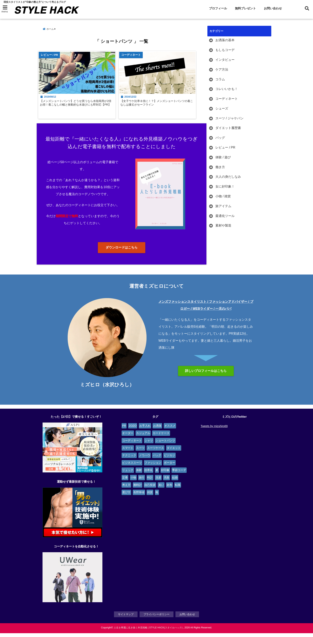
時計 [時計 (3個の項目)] (150, 481)
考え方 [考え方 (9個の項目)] (126, 489)
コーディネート (226, 99)
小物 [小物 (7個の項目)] (133, 481)
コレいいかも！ (226, 89)
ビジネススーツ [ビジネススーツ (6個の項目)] (132, 466)
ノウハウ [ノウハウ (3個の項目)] (144, 459)
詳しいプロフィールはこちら (206, 375)
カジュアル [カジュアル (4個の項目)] (143, 437)
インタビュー (225, 60)
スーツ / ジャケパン (229, 118)
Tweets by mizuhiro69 (214, 430)
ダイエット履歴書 (228, 128)
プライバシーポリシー (156, 618)
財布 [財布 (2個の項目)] (169, 489)
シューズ (221, 108)
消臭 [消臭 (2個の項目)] (166, 481)
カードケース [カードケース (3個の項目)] (161, 437)
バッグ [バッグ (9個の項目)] (157, 459)
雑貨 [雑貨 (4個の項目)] (150, 496)
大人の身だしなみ (228, 177)
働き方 (220, 167)
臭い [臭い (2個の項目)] (161, 489)
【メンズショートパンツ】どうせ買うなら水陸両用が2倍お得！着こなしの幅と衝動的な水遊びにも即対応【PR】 (78, 108)
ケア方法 (221, 69)
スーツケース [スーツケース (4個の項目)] (155, 452)
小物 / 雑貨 (223, 196)
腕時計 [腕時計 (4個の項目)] (137, 489)
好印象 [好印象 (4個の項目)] (165, 474)
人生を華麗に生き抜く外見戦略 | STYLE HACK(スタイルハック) (148, 631)
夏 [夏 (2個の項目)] (157, 474)
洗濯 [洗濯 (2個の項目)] (158, 481)
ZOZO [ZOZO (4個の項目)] (133, 429)
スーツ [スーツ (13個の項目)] (140, 452)
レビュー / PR (225, 147)
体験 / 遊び (223, 157)
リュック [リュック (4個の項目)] (127, 474)
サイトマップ (126, 618)
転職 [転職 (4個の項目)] (177, 489)
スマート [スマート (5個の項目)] (127, 452)
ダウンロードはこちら (122, 251)
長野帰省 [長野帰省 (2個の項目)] (139, 496)
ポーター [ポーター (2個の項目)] (169, 466)
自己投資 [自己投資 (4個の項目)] (150, 489)
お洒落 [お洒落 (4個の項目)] (157, 429)
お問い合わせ (273, 8)
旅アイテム (223, 206)
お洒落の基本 (225, 40)
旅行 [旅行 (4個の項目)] (141, 481)
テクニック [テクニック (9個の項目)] (129, 459)
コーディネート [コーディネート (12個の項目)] (132, 444)
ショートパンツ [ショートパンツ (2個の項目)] (165, 444)
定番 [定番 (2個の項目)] (125, 481)
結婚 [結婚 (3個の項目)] (175, 481)
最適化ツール (225, 216)
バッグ (220, 138)
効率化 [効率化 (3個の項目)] (148, 474)
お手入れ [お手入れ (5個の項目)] (145, 429)
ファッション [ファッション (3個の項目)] (153, 466)
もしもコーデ (225, 50)
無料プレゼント (245, 8)
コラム (220, 79)
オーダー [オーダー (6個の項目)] (127, 437)
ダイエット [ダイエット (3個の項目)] (174, 452)
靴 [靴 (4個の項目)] (157, 496)
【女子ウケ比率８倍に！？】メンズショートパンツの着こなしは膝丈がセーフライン (160, 106)
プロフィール (218, 8)
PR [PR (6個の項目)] (124, 429)
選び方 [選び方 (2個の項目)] (126, 496)
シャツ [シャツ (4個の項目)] (149, 444)
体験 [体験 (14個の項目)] (139, 474)
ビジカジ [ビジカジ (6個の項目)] (169, 459)
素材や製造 (223, 225)
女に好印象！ (225, 186)
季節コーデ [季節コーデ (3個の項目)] (179, 474)
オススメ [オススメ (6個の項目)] (169, 429)
